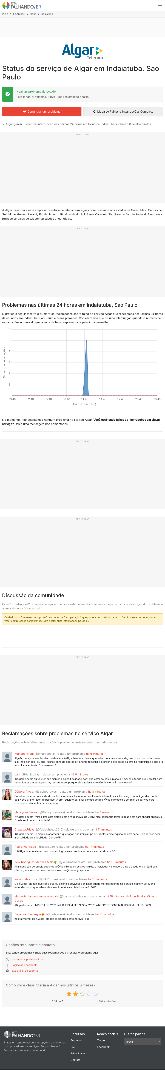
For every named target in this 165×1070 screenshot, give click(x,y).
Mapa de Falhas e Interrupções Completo (123, 111)
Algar (33, 13)
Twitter (101, 1040)
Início (5, 13)
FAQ (73, 1047)
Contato (75, 1060)
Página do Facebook (24, 965)
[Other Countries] (142, 1041)
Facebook (103, 1047)
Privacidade (78, 1053)
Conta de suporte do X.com (28, 959)
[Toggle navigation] (160, 5)
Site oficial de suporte (25, 970)
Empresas (19, 13)
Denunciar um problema (41, 111)
